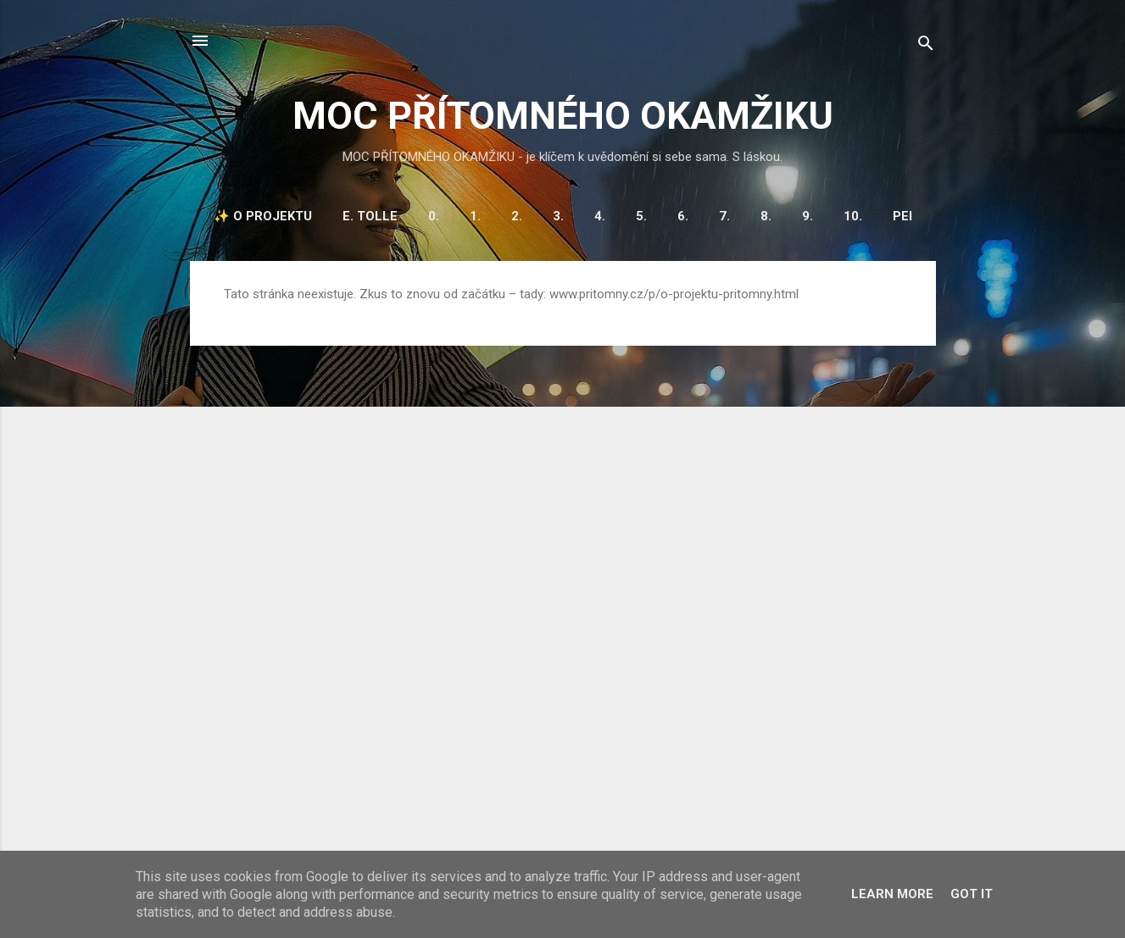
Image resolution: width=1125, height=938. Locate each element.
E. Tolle (370, 216)
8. (765, 216)
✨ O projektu (263, 216)
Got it (971, 894)
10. (853, 216)
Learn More (892, 894)
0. (433, 216)
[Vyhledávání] (926, 46)
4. (599, 216)
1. (475, 216)
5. (641, 216)
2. (516, 216)
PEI (902, 216)
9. (807, 216)
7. (724, 216)
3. (558, 216)
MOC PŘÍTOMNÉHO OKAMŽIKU (562, 115)
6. (682, 216)
